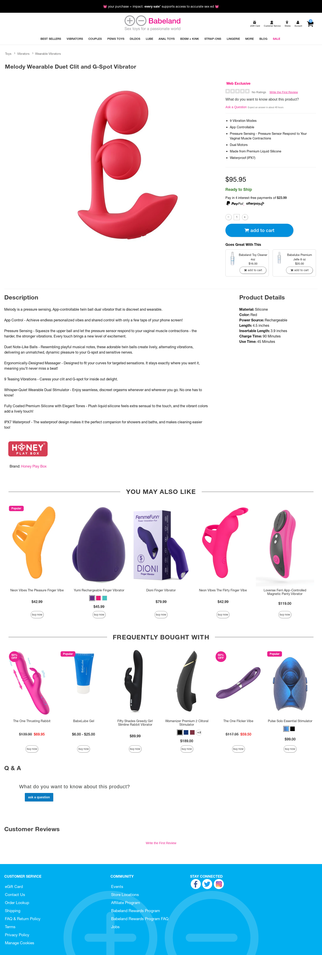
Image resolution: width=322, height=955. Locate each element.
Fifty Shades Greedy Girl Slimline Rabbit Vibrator (135, 723)
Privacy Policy (17, 934)
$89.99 (135, 736)
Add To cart (259, 230)
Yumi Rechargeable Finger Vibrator (99, 590)
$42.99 (37, 601)
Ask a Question (236, 107)
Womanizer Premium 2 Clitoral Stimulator (186, 723)
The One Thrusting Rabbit (32, 721)
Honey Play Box (34, 466)
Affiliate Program (125, 902)
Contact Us (15, 894)
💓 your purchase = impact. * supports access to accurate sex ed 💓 (161, 6)
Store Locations (125, 894)
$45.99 (98, 606)
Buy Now (37, 614)
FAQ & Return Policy (22, 918)
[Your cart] (310, 24)
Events (117, 886)
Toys (8, 53)
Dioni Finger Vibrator (161, 590)
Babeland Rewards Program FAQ (139, 918)
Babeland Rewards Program (135, 910)
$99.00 (290, 739)
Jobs (115, 926)
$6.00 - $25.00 (83, 734)
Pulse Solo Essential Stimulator (290, 721)
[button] (92, 598)
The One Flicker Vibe (238, 721)
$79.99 (161, 601)
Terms (10, 926)
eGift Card (14, 886)
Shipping (12, 910)
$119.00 (284, 603)
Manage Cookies (19, 942)
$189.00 (186, 741)
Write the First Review (283, 92)
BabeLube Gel (83, 721)
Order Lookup (17, 902)
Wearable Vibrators (48, 53)
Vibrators (23, 53)
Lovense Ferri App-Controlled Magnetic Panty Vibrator (285, 592)
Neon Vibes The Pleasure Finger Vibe (37, 590)
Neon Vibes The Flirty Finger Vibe (223, 590)
